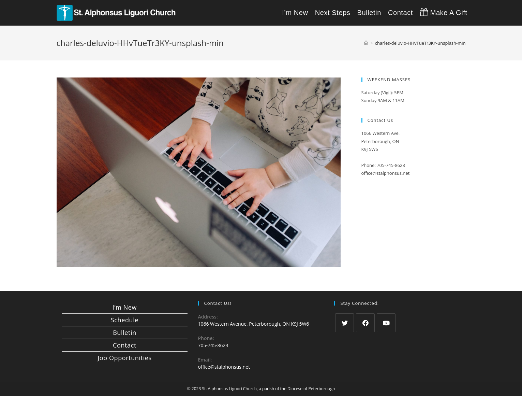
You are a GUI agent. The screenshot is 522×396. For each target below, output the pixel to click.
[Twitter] (344, 322)
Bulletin (124, 332)
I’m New (125, 307)
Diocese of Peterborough (311, 389)
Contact (124, 345)
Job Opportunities (124, 358)
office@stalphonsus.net (385, 173)
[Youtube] (386, 322)
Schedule (124, 320)
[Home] (366, 43)
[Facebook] (365, 322)
